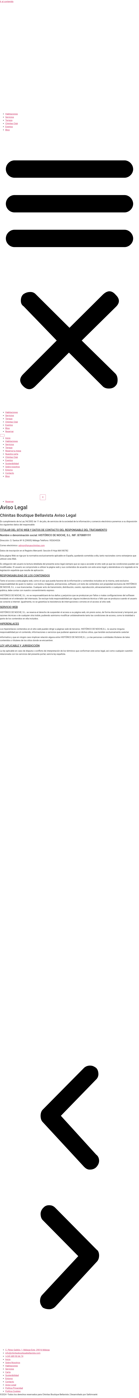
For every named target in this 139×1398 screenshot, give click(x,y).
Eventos (9, 126)
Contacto (9, 473)
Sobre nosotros (12, 467)
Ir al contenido (6, 1)
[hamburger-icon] (2, 435)
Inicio (7, 438)
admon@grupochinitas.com (31, 545)
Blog (7, 130)
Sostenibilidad (12, 463)
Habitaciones (11, 114)
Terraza (8, 120)
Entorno (9, 470)
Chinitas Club (11, 123)
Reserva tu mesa (13, 451)
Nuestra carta (11, 454)
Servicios (9, 117)
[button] (69, 271)
